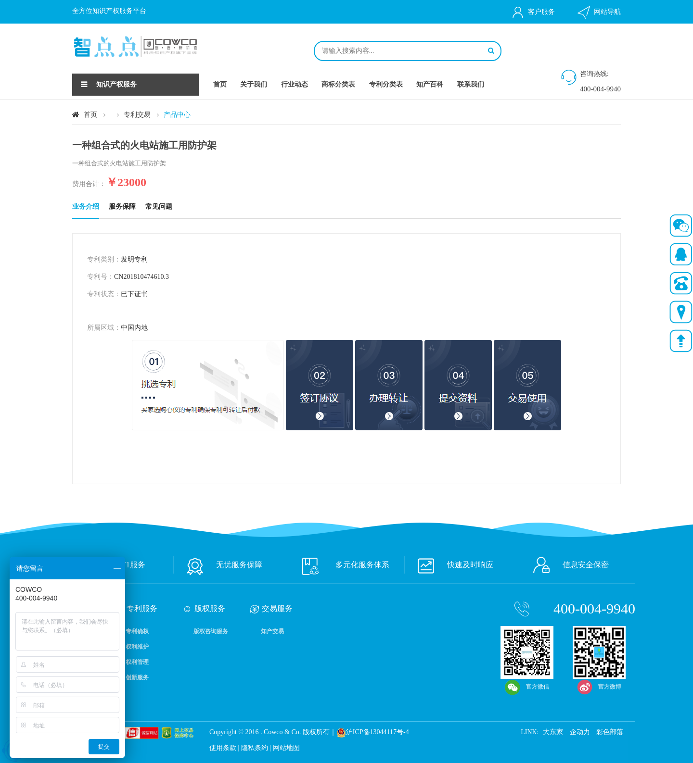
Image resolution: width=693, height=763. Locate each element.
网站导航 (598, 12)
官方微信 (526, 633)
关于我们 (253, 84)
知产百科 (429, 84)
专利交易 (137, 114)
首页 (220, 84)
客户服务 (532, 12)
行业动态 (294, 84)
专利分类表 (386, 84)
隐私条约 (254, 747)
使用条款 (222, 747)
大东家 (553, 732)
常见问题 (158, 206)
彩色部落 (609, 732)
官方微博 (599, 633)
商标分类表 (338, 84)
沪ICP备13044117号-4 (377, 732)
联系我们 (470, 84)
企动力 (580, 732)
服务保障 (122, 206)
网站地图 (286, 747)
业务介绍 (85, 206)
